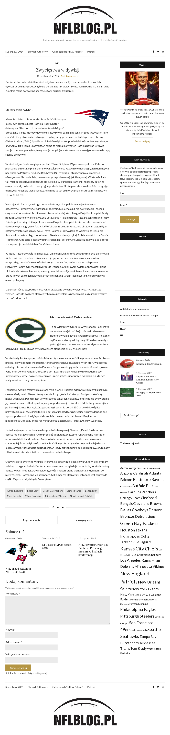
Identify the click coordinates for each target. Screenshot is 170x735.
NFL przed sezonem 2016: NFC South (18, 570)
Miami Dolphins (33, 496)
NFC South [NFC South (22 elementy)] (146, 595)
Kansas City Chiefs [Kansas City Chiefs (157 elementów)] (139, 548)
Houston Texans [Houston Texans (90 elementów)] (133, 530)
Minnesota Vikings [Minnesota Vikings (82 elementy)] (149, 566)
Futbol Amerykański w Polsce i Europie (139, 315)
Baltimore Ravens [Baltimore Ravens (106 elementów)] (148, 479)
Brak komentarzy (70, 76)
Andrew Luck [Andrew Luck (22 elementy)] (154, 468)
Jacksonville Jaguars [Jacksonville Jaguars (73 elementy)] (136, 542)
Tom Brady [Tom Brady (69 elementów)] (138, 648)
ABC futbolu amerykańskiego (134, 309)
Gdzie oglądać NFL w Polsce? (67, 51)
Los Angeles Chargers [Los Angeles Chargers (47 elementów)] (147, 555)
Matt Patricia (14, 496)
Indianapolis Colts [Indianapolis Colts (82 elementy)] (134, 536)
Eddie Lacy (32, 490)
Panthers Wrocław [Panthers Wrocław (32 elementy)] (140, 599)
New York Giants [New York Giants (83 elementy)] (145, 589)
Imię (122, 193)
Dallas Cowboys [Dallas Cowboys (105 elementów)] (134, 509)
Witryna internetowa (17, 654)
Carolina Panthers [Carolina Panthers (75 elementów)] (142, 492)
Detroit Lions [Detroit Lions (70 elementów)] (145, 516)
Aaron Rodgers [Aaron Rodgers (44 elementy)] (129, 468)
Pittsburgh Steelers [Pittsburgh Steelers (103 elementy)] (137, 616)
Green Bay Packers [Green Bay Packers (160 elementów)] (139, 523)
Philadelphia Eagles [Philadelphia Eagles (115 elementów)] (138, 609)
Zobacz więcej (142, 141)
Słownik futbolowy (38, 51)
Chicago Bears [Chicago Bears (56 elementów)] (130, 498)
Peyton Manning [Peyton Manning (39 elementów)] (138, 603)
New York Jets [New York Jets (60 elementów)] (130, 595)
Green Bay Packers (53, 490)
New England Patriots (81, 496)
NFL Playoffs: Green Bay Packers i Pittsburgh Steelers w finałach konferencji (93, 550)
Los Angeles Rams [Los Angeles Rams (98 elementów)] (135, 560)
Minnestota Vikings (55, 496)
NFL (57, 63)
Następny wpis (84, 520)
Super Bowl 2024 (14, 51)
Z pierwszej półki (130, 443)
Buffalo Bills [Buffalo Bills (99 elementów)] (142, 485)
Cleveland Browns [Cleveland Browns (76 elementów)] (147, 503)
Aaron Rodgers (15, 490)
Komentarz (12, 593)
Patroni (91, 51)
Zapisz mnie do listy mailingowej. (26, 673)
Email (123, 205)
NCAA (123, 328)
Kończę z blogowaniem (149, 363)
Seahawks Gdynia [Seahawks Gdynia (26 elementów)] (139, 630)
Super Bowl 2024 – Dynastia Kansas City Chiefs (147, 379)
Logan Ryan (91, 490)
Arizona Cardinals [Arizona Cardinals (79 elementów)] (134, 473)
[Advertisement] (142, 264)
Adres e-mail (13, 641)
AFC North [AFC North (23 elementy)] (143, 468)
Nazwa (10, 629)
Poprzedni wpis (31, 520)
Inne (122, 322)
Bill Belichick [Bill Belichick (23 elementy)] (126, 486)
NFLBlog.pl (131, 415)
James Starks (74, 490)
